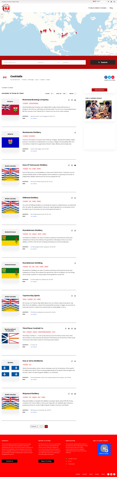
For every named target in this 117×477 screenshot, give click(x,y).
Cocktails (42, 79)
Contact (84, 474)
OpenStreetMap (103, 55)
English (96, 1)
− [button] (2, 17)
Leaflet (92, 55)
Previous (33, 426)
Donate (78, 474)
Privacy (97, 474)
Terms (103, 474)
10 (51, 93)
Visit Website (34, 118)
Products (24, 79)
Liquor (36, 79)
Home (18, 79)
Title (64, 93)
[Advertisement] (100, 137)
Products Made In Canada (97, 8)
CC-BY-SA (114, 55)
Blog (111, 8)
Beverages (31, 79)
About (91, 474)
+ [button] (2, 14)
